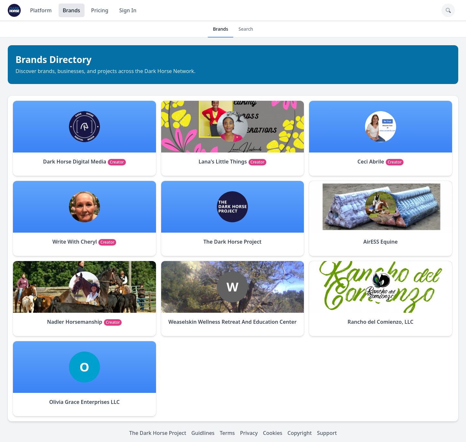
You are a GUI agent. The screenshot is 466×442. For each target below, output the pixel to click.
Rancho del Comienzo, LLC (380, 321)
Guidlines (203, 433)
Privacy (249, 433)
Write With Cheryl (74, 241)
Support (327, 433)
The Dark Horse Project (233, 241)
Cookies (272, 433)
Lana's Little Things (222, 161)
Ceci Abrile (370, 161)
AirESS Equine (380, 241)
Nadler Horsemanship (74, 321)
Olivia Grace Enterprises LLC (84, 401)
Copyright (299, 433)
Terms (227, 433)
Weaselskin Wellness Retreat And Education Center (232, 321)
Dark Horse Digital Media (74, 161)
